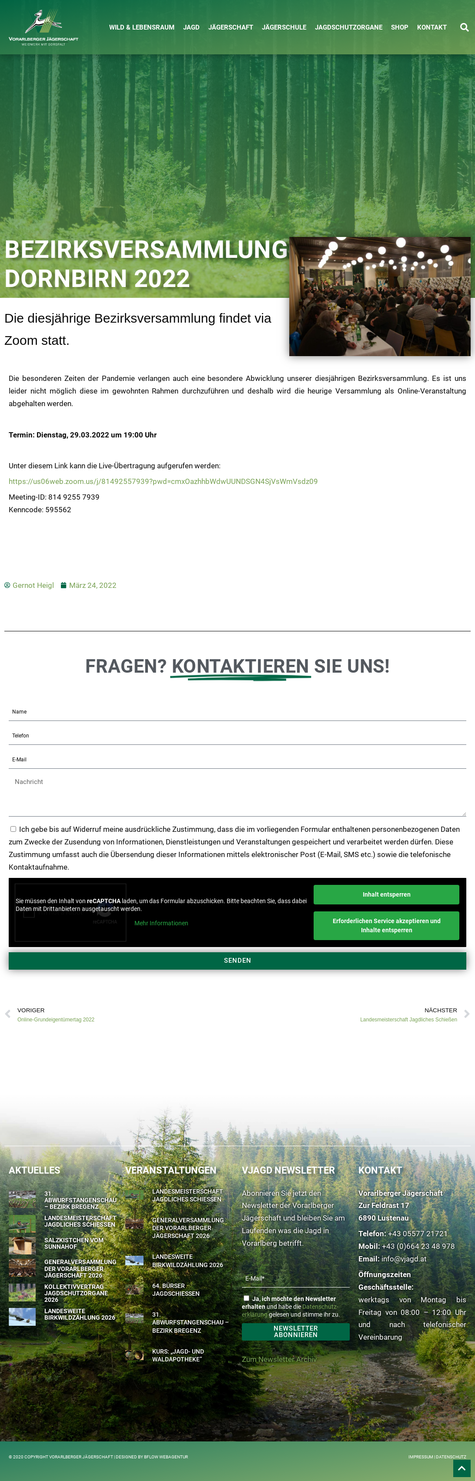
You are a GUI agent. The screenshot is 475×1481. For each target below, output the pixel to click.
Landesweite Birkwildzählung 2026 (79, 1314)
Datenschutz (451, 1456)
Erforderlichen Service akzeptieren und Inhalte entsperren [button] (387, 925)
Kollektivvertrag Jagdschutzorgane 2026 (76, 1293)
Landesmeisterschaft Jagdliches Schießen (80, 1221)
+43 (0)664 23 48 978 (418, 1246)
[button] (464, 27)
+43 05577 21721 (418, 1233)
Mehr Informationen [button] (161, 923)
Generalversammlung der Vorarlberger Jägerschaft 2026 (80, 1269)
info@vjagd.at (404, 1258)
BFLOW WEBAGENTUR (166, 1456)
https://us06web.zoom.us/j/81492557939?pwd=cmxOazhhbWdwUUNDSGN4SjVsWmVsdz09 (163, 481)
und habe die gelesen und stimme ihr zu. (291, 1306)
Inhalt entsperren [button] (387, 894)
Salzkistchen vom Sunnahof (74, 1243)
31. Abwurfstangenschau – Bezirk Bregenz (80, 1200)
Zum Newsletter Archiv (279, 1359)
